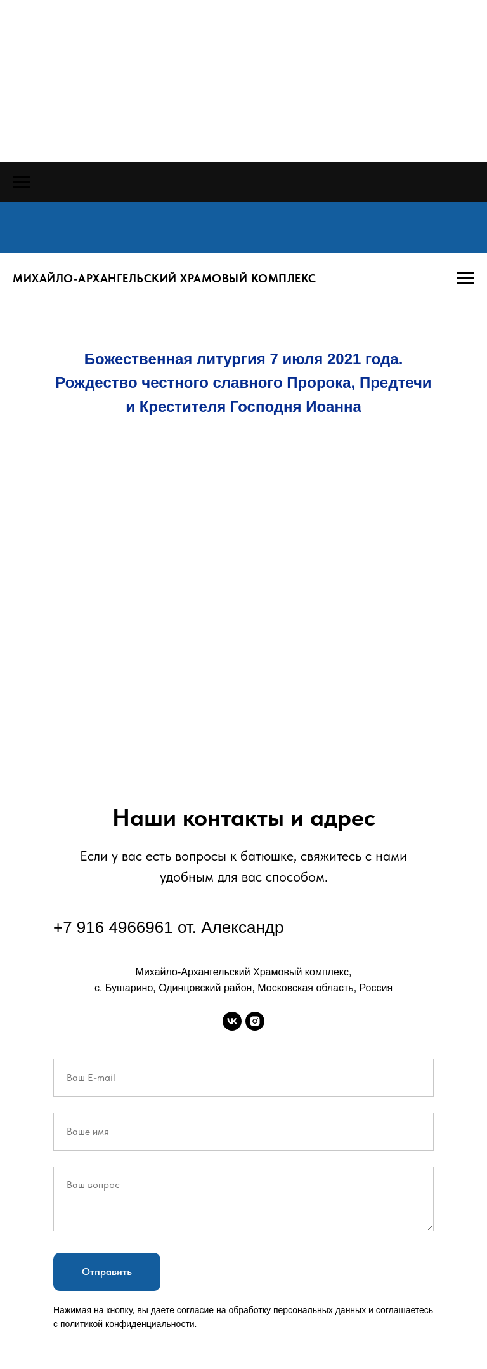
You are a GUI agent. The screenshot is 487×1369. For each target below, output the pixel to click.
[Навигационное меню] (21, 182)
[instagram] (254, 1021)
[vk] (232, 1021)
